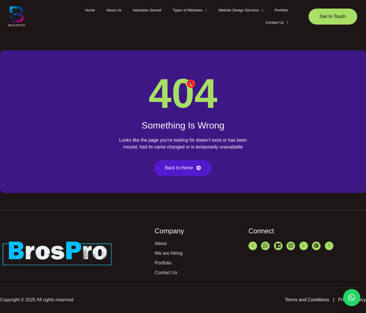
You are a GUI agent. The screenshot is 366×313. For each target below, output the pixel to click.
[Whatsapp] (265, 246)
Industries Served (147, 10)
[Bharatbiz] (303, 246)
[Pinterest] (316, 246)
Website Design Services (240, 10)
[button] (189, 10)
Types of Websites (190, 10)
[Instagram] (291, 246)
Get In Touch (333, 16)
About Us (114, 10)
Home (90, 10)
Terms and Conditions (307, 300)
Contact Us (277, 22)
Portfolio (281, 10)
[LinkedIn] (252, 246)
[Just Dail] (278, 246)
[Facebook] (329, 246)
